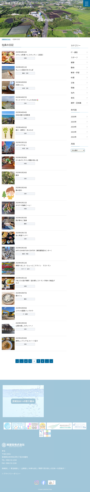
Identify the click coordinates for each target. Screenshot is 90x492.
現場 (72, 87)
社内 (72, 92)
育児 (72, 98)
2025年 (73, 121)
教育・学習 (75, 72)
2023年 (73, 132)
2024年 (73, 126)
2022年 (73, 137)
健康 (72, 62)
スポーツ (74, 57)
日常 (72, 82)
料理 (72, 77)
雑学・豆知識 (76, 103)
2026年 (73, 116)
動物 (72, 67)
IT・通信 (74, 52)
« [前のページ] (17, 361)
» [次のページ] (51, 361)
